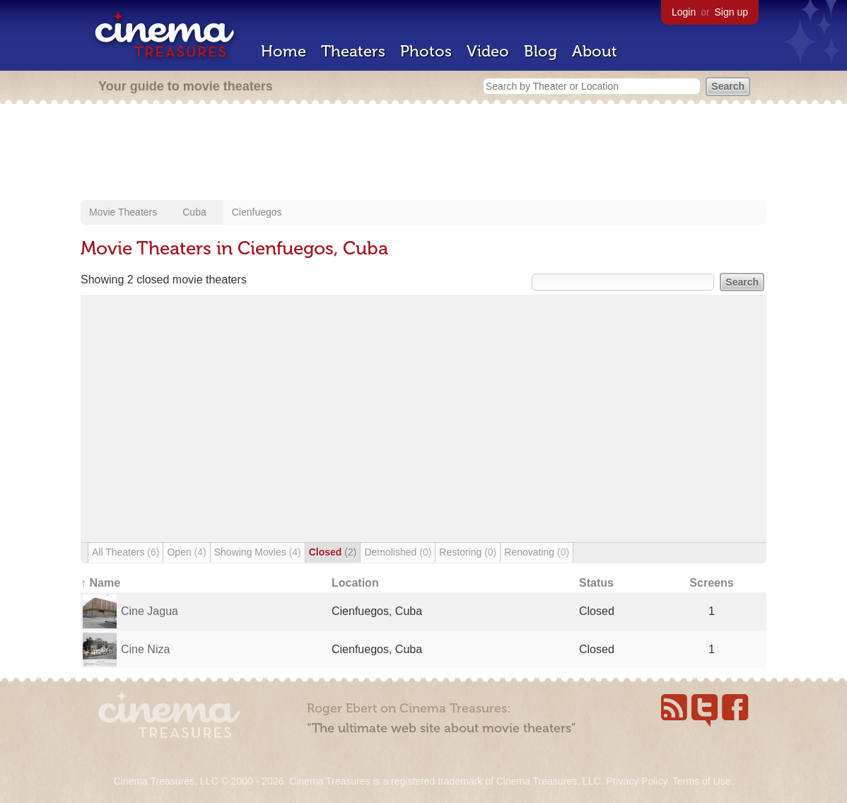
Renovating (536, 552)
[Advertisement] (423, 153)
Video (488, 51)
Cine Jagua (149, 611)
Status (596, 583)
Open (186, 552)
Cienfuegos (257, 212)
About (594, 51)
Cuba (194, 212)
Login (684, 12)
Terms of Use (701, 781)
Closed (333, 552)
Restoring (467, 552)
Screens (711, 583)
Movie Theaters (123, 212)
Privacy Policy (636, 781)
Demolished (397, 552)
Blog (540, 51)
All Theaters (125, 552)
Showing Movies (257, 552)
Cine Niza (145, 649)
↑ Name (100, 583)
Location (355, 583)
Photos (426, 51)
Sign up (731, 12)
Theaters (353, 51)
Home (283, 51)
